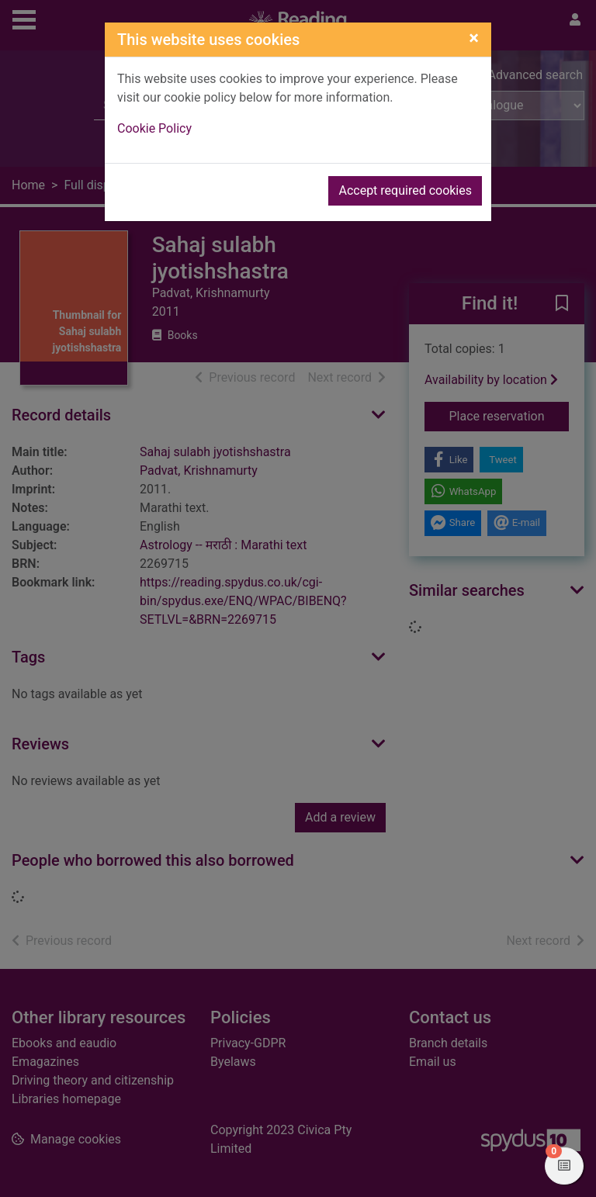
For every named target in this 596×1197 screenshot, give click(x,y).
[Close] (473, 38)
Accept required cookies (405, 190)
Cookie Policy (154, 128)
